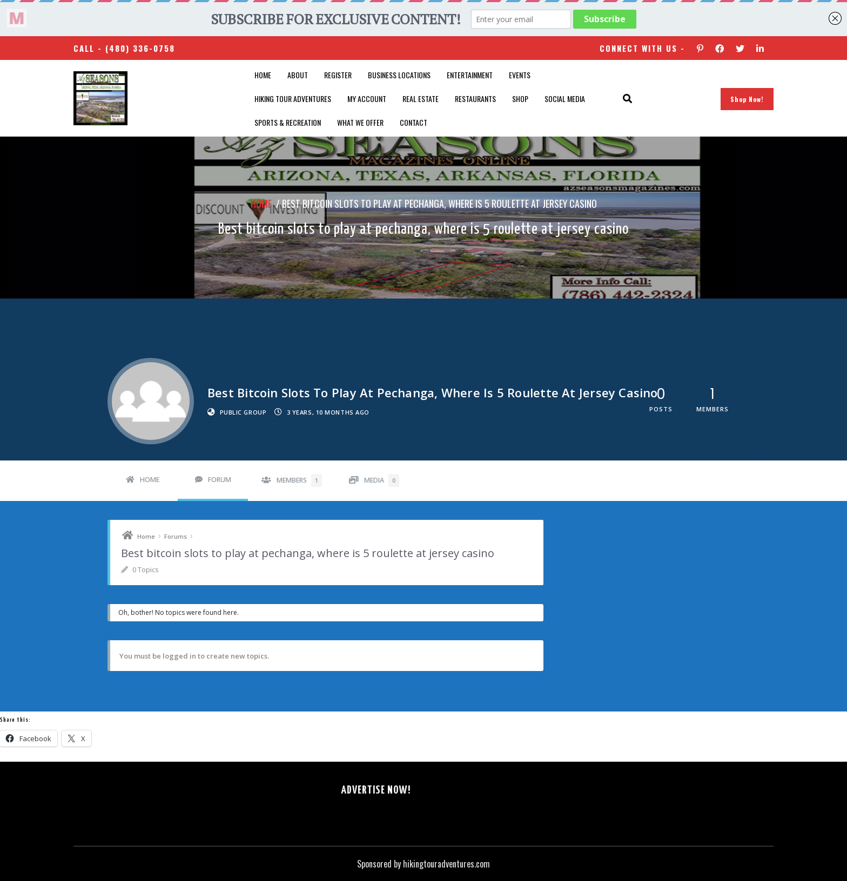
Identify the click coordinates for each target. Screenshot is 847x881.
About (297, 74)
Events (519, 74)
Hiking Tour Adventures (292, 98)
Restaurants (475, 98)
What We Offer (360, 122)
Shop (520, 98)
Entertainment (470, 74)
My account (366, 98)
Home (262, 74)
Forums (175, 536)
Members (299, 480)
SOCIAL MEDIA (564, 98)
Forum (219, 479)
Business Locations (399, 74)
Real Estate (420, 98)
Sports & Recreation (287, 122)
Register (338, 74)
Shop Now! (747, 99)
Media (381, 480)
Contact (413, 122)
